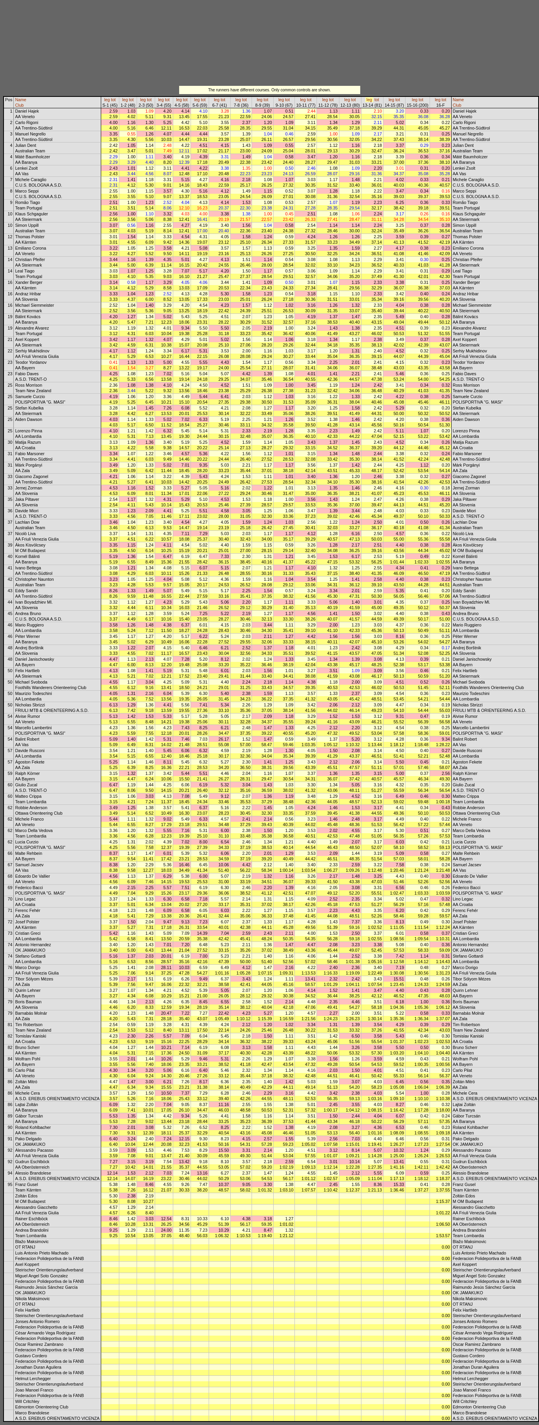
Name (20, 99)
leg (107, 99)
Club (19, 105)
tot (113, 99)
